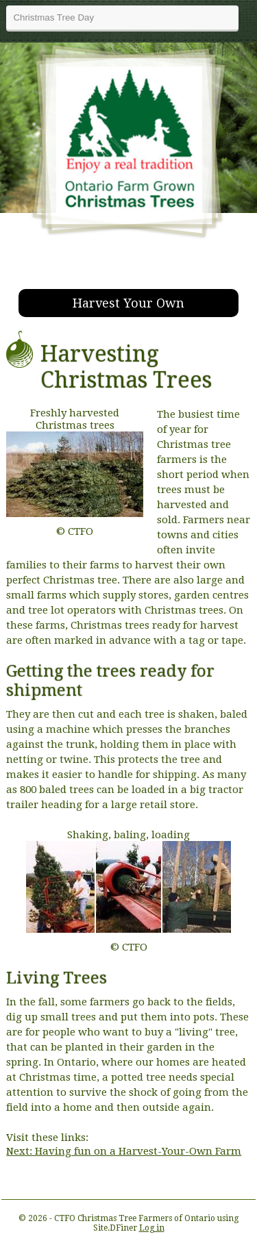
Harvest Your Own (128, 303)
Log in (151, 1228)
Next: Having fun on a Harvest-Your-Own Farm (123, 1151)
